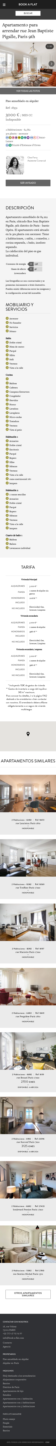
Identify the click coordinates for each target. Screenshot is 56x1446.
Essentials (7, 1426)
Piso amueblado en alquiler (16, 1359)
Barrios (6, 1383)
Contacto (7, 1342)
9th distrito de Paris (27, 226)
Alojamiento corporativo (14, 1379)
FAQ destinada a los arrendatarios (19, 1375)
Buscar (28, 13)
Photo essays (9, 1419)
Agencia (6, 1346)
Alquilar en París (11, 1363)
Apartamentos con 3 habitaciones (19, 1406)
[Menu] (5, 4)
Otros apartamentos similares (28, 1294)
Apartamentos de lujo (13, 1391)
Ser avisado (28, 183)
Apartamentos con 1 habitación (18, 1398)
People (6, 1422)
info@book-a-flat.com (13, 1337)
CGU (47, 1442)
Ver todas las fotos (28, 91)
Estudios (7, 1394)
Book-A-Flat (28, 4)
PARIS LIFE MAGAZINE (12, 1414)
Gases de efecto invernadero (18, 271)
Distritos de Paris (11, 1387)
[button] (52, 64)
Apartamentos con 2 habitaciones (19, 1402)
